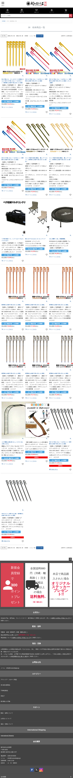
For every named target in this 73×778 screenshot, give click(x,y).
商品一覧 (22, 11)
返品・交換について (7, 724)
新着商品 (7, 11)
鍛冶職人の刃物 (5, 701)
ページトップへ (70, 559)
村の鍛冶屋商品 (5, 685)
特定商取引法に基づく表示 (19, 656)
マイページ (51, 11)
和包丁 (3, 696)
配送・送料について (7, 713)
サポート (36, 707)
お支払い (36, 612)
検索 (70, 15)
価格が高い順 (19, 35)
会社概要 (36, 741)
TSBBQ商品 (4, 690)
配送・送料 (36, 626)
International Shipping (36, 730)
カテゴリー (36, 674)
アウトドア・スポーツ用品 (9, 679)
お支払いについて (6, 718)
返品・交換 (36, 643)
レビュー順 (32, 35)
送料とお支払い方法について (60, 618)
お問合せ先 (36, 662)
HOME (3, 21)
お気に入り (36, 11)
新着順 (26, 35)
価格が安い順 (11, 35)
